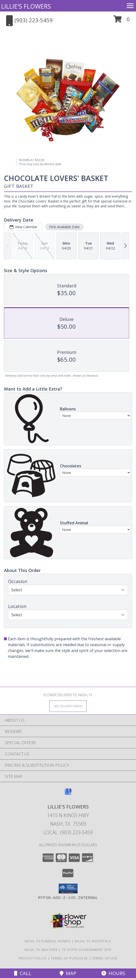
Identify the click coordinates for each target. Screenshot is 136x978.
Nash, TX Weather (41, 949)
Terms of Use (104, 958)
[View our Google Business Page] (68, 794)
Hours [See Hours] (113, 973)
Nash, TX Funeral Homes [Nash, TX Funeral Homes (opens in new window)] (48, 941)
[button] (121, 20)
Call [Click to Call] (22, 973)
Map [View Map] (68, 973)
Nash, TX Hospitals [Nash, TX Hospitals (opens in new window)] (93, 941)
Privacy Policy (33, 958)
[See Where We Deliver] (68, 706)
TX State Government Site (87, 949)
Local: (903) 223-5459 (68, 832)
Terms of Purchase (69, 958)
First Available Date (64, 227)
